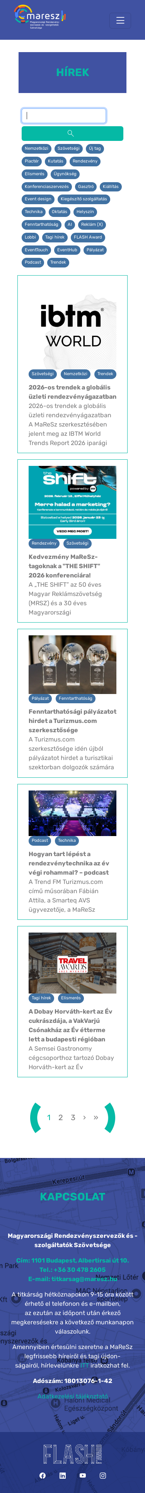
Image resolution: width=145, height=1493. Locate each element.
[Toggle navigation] (120, 21)
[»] (96, 1117)
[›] (84, 1117)
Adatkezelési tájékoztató (73, 1396)
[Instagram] (103, 1475)
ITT (84, 1365)
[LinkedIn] (63, 1475)
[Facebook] (42, 1475)
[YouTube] (83, 1475)
